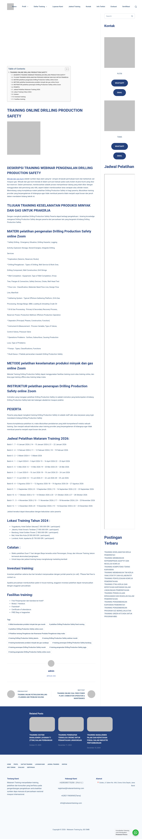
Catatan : (16, 94)
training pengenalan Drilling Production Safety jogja (67, 647)
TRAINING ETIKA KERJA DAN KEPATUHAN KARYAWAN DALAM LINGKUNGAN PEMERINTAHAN (117, 587)
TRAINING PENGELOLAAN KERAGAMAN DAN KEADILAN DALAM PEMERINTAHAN (119, 596)
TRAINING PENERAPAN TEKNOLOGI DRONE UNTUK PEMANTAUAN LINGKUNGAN (70, 737)
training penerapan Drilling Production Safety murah (27, 647)
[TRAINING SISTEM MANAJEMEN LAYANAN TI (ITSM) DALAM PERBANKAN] (42, 724)
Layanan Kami (57, 7)
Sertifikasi (126, 7)
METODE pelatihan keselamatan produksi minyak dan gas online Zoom (36, 82)
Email (119, 156)
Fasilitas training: (19, 99)
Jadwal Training (74, 7)
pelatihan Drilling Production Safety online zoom (25, 629)
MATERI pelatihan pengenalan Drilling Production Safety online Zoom (36, 80)
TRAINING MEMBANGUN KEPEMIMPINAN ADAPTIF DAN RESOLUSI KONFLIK (116, 561)
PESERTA (17, 87)
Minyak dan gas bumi (15, 179)
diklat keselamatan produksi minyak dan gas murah (26, 624)
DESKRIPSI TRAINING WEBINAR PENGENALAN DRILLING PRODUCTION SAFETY (39, 75)
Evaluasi (114, 7)
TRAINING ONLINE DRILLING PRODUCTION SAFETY (28, 72)
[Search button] (132, 16)
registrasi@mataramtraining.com (71, 788)
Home (14, 7)
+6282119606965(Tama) (71, 796)
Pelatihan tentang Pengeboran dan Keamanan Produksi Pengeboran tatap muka (36, 633)
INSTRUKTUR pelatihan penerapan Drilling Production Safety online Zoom (37, 84)
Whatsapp (119, 83)
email (119, 93)
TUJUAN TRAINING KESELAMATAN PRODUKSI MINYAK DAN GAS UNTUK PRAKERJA (41, 77)
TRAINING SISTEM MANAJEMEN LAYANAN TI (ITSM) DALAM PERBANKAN (40, 737)
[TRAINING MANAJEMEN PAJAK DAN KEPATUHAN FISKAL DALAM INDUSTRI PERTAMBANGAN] (100, 724)
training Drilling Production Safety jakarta (23, 638)
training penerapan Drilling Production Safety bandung (71, 643)
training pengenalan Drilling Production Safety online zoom (29, 652)
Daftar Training (41, 6)
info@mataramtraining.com (71, 803)
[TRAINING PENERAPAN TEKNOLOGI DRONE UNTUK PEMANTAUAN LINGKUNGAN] (71, 724)
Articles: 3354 (51, 676)
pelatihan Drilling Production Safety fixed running (66, 624)
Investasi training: (20, 97)
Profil (25, 6)
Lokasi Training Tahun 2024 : (23, 92)
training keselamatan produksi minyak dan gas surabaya (28, 643)
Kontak (88, 7)
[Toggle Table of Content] (65, 69)
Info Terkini (101, 7)
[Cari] (136, 7)
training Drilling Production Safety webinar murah (59, 638)
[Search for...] (116, 16)
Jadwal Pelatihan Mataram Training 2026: (27, 89)
